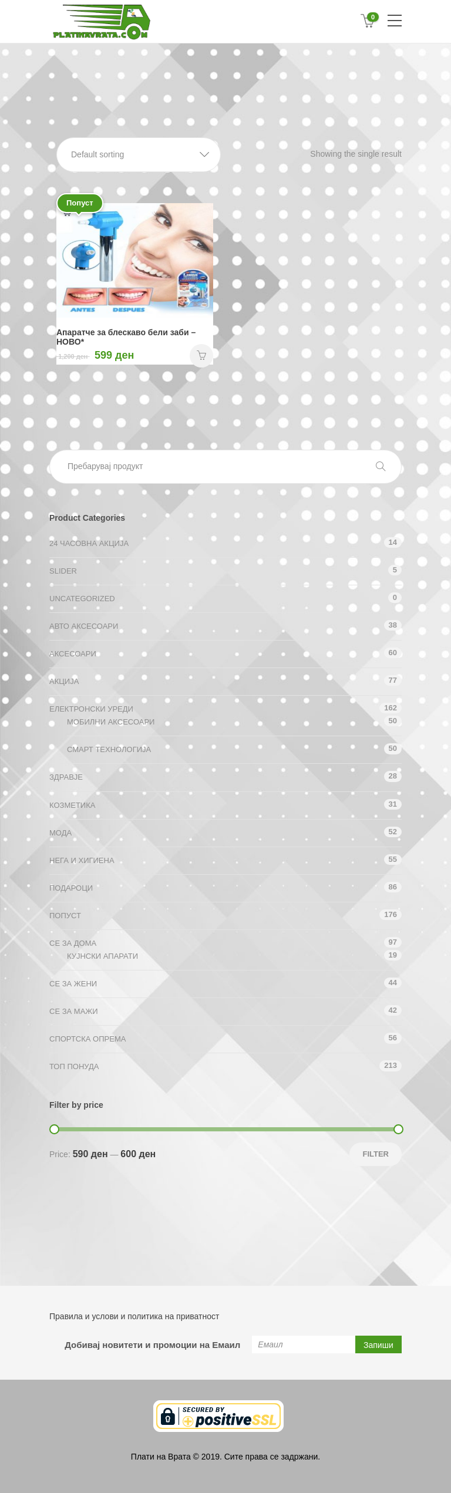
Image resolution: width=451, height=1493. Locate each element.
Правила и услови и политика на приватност (134, 1316)
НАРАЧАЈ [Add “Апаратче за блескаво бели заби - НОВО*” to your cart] (201, 356)
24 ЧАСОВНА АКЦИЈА (89, 543)
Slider (63, 571)
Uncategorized (82, 598)
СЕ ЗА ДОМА (72, 943)
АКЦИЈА (64, 681)
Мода (60, 832)
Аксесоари (72, 653)
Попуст (65, 915)
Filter (375, 1154)
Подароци (71, 888)
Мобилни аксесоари (110, 721)
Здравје (66, 777)
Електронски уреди (91, 709)
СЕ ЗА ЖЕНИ (73, 983)
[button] (138, 154)
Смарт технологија (109, 749)
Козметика (72, 805)
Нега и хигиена (82, 860)
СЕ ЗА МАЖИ (73, 1011)
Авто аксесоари (83, 626)
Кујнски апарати (102, 956)
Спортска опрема (87, 1038)
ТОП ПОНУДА (74, 1066)
